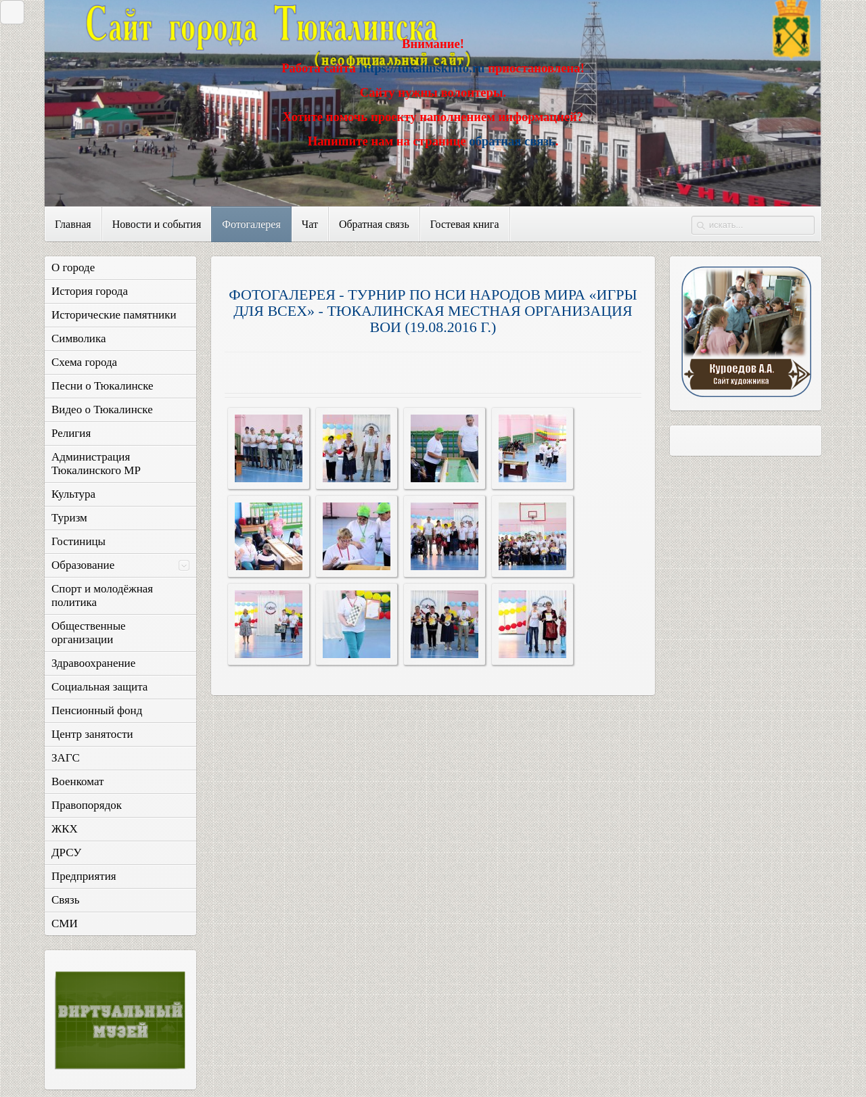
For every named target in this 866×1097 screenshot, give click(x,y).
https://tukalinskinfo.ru (421, 68)
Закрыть (9, 11)
